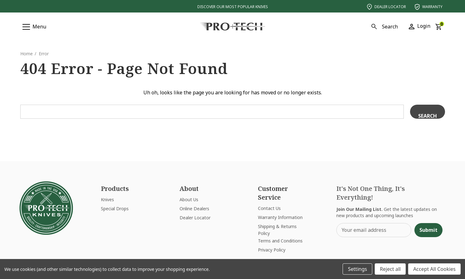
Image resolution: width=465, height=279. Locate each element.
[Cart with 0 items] (438, 26)
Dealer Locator (386, 7)
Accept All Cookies (434, 269)
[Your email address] (373, 230)
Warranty (428, 7)
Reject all (390, 269)
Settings (357, 269)
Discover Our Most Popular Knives (232, 6)
